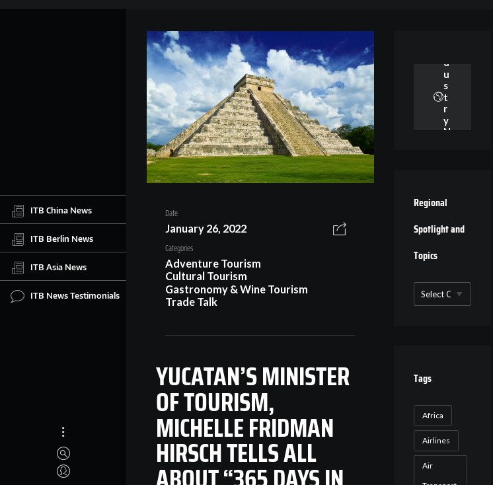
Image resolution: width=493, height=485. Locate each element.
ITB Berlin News (52, 239)
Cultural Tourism (206, 276)
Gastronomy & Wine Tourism (236, 289)
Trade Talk (191, 301)
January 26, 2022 (205, 228)
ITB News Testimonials (65, 296)
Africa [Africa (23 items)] (432, 415)
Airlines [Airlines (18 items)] (436, 440)
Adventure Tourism (213, 263)
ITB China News (51, 211)
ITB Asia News (49, 267)
